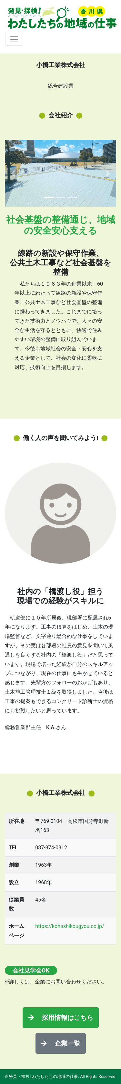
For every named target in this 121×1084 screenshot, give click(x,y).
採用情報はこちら (60, 1017)
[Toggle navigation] (14, 39)
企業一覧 (60, 1043)
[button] (13, 173)
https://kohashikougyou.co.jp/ (69, 926)
